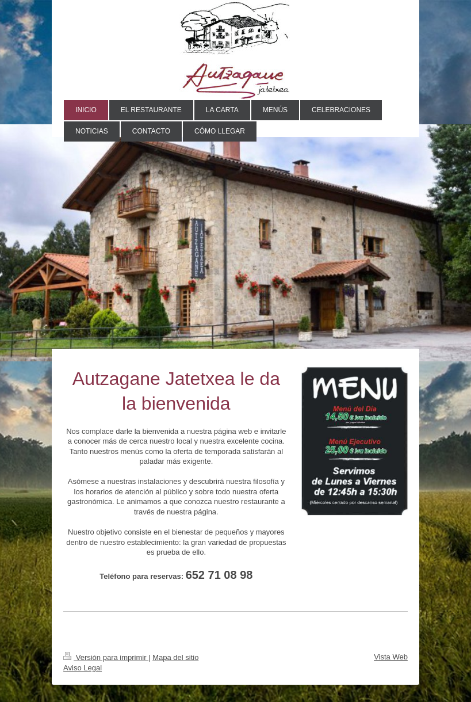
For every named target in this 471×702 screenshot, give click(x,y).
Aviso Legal (82, 667)
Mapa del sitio (175, 657)
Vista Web (391, 657)
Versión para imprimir (105, 657)
